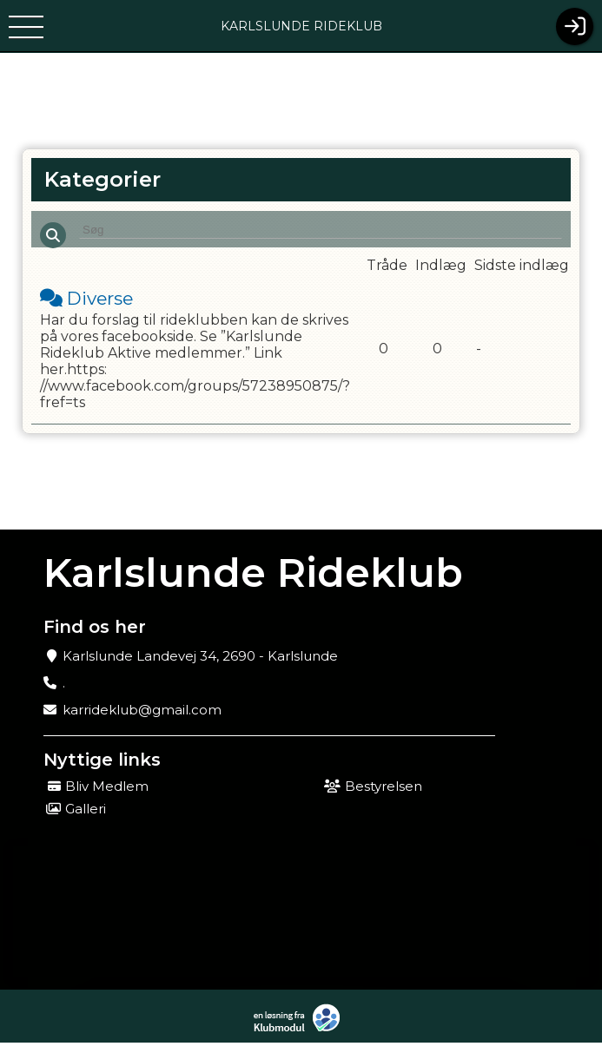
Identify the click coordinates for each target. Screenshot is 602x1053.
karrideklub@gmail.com (142, 720)
